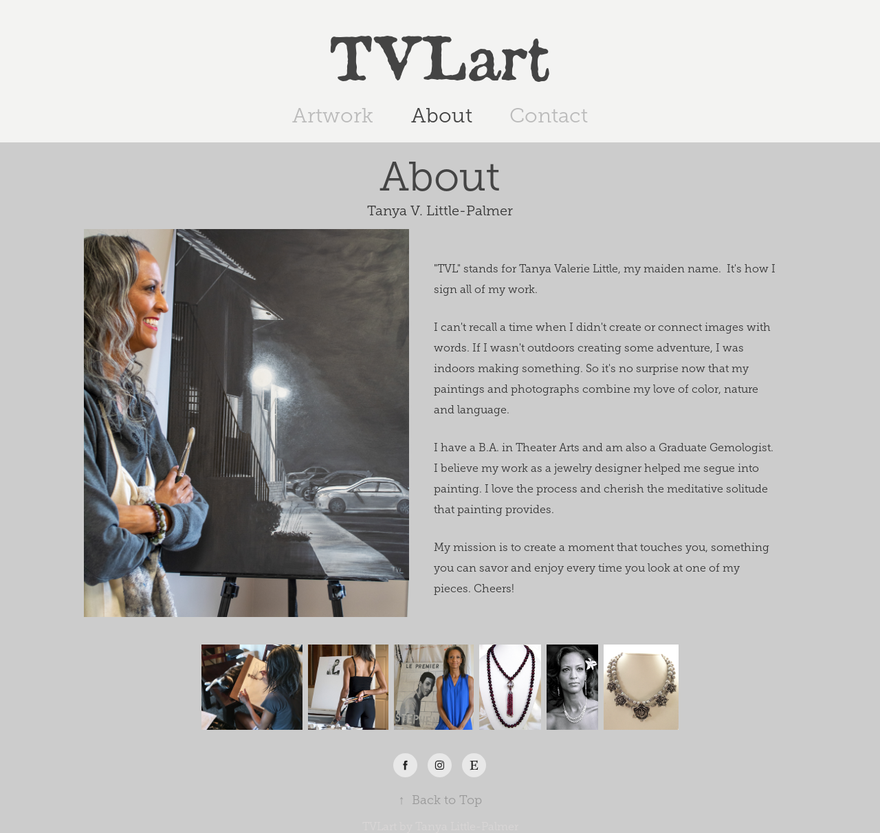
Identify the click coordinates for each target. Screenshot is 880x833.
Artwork (332, 115)
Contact (548, 115)
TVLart (440, 54)
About (441, 115)
